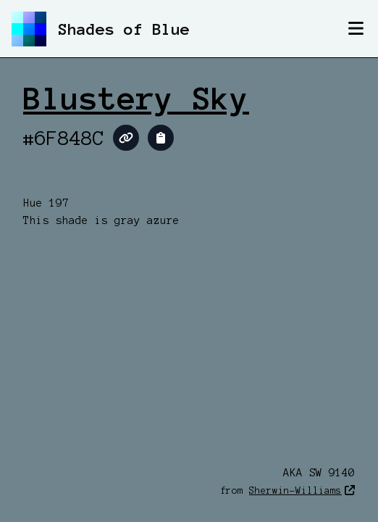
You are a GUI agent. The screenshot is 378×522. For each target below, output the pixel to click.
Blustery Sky (136, 98)
